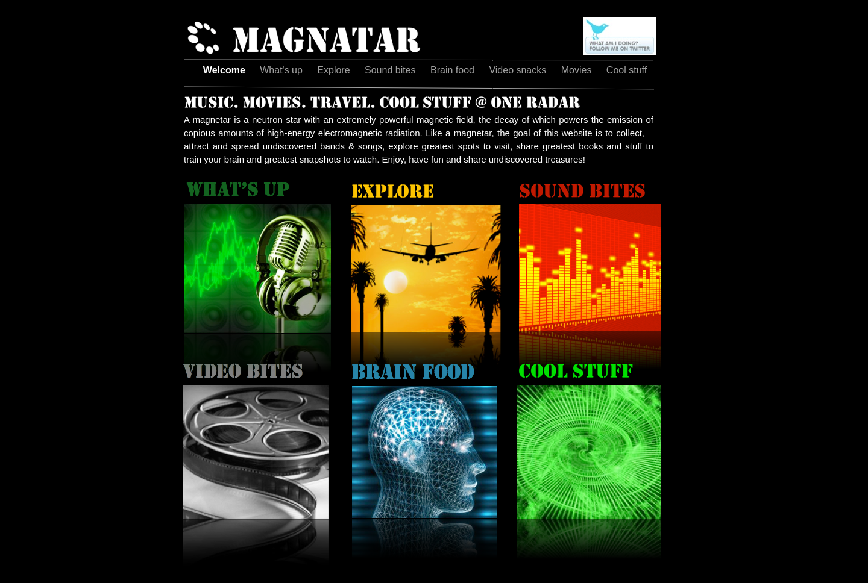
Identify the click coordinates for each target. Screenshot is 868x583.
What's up (282, 70)
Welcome (225, 70)
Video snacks (519, 70)
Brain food (453, 70)
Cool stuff (626, 70)
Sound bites (391, 70)
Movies (577, 70)
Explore (335, 70)
